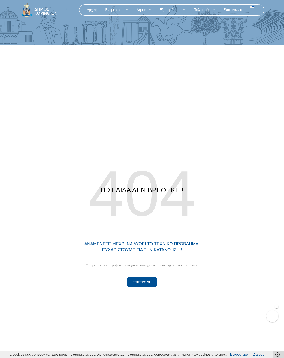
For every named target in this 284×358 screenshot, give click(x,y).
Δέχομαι (259, 354)
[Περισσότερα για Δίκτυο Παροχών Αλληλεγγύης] (142, 282)
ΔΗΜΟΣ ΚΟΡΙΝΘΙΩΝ (45, 11)
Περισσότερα (238, 354)
